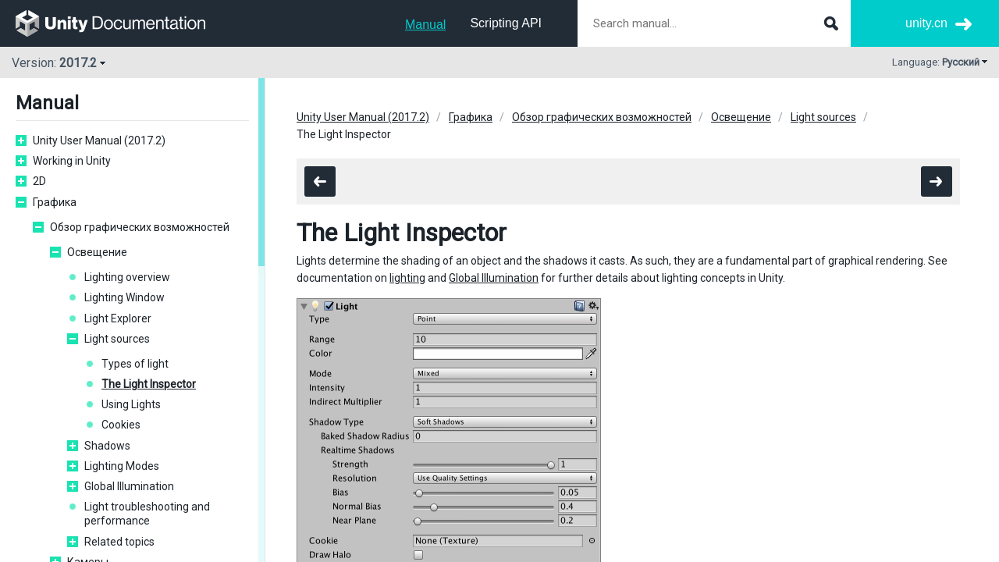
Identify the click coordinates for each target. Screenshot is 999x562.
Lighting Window (124, 297)
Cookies (120, 424)
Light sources (117, 339)
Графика (54, 202)
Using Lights (131, 404)
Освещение (97, 252)
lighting (407, 278)
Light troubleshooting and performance (147, 513)
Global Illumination (129, 486)
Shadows (107, 445)
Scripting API (506, 23)
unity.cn (926, 23)
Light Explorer (117, 318)
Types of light (135, 363)
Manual (425, 24)
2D (39, 181)
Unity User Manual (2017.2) (99, 140)
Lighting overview (127, 277)
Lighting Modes (121, 466)
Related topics (119, 541)
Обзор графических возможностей (139, 227)
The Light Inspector (148, 384)
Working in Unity (72, 161)
